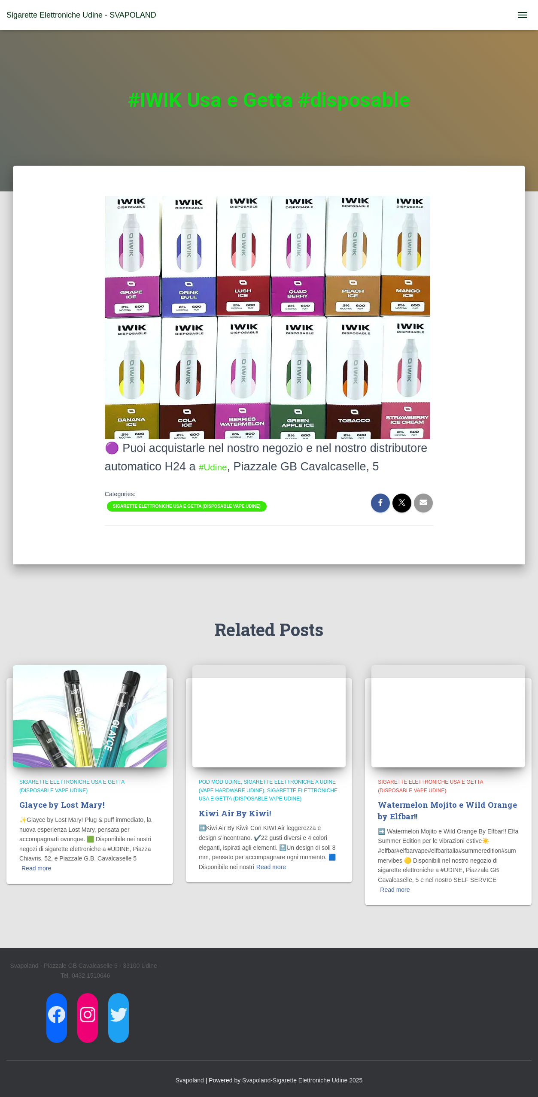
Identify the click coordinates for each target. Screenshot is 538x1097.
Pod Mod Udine (220, 782)
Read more (36, 868)
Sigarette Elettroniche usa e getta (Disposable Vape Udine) (187, 506)
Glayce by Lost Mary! (63, 804)
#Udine (217, 466)
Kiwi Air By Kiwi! (236, 813)
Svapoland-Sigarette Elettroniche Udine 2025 (302, 1079)
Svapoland (190, 1079)
